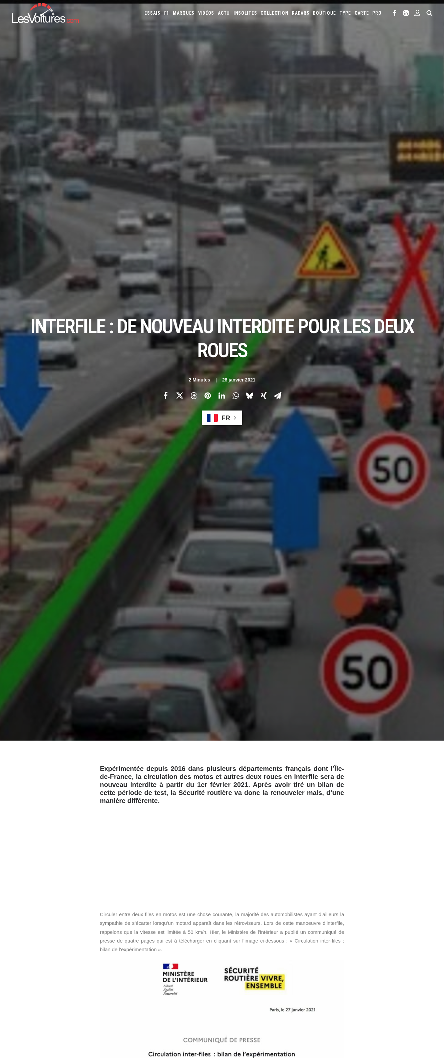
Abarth (235, 944)
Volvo (374, 986)
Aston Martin (304, 944)
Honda (367, 954)
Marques (183, 13)
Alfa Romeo (257, 944)
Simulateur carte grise (249, 1006)
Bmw (361, 944)
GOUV (392, 1006)
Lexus (376, 965)
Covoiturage (370, 1006)
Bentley (344, 944)
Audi (326, 944)
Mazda (234, 976)
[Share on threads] (193, 117)
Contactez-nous (27, 980)
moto (201, 757)
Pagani (352, 976)
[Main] (222, 837)
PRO (376, 13)
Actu (224, 13)
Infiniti (406, 954)
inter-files (147, 757)
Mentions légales (29, 991)
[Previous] (96, 837)
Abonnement (24, 956)
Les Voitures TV (139, 945)
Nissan (320, 976)
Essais (152, 13)
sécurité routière (285, 757)
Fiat (337, 954)
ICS (126, 1009)
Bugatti (378, 944)
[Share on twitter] (179, 117)
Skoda (275, 986)
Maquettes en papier (295, 1006)
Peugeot (371, 976)
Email (252, 878)
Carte (17, 945)
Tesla (309, 986)
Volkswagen (351, 986)
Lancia (333, 965)
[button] (394, 13)
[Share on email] (278, 117)
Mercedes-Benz (281, 976)
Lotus (393, 965)
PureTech (267, 1017)
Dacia (269, 954)
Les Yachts (134, 968)
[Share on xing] (264, 117)
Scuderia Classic (139, 980)
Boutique (324, 13)
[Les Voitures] (45, 13)
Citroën (235, 954)
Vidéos (206, 13)
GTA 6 (129, 997)
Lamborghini (310, 965)
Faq (15, 968)
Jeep (251, 965)
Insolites (245, 13)
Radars (300, 13)
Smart (292, 986)
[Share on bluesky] (250, 117)
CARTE (362, 13)
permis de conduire (236, 757)
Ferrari (321, 954)
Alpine (280, 944)
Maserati (413, 965)
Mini (304, 976)
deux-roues (115, 757)
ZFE (349, 1006)
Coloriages (330, 1006)
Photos (108, 725)
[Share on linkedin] (222, 117)
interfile (177, 757)
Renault (413, 976)
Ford (350, 954)
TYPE (345, 13)
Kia (262, 965)
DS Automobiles (294, 954)
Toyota (327, 986)
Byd (394, 944)
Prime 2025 (412, 1006)
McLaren (253, 976)
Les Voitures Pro (140, 956)
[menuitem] (152, 13)
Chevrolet (414, 944)
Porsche (392, 976)
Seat (261, 986)
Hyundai (386, 954)
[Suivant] (348, 837)
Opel (336, 976)
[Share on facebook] (165, 117)
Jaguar (234, 965)
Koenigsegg (281, 965)
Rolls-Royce (239, 986)
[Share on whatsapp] (236, 117)
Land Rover (355, 965)
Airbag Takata (240, 1017)
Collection (274, 13)
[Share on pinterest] (207, 117)
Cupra (254, 954)
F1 (166, 13)
